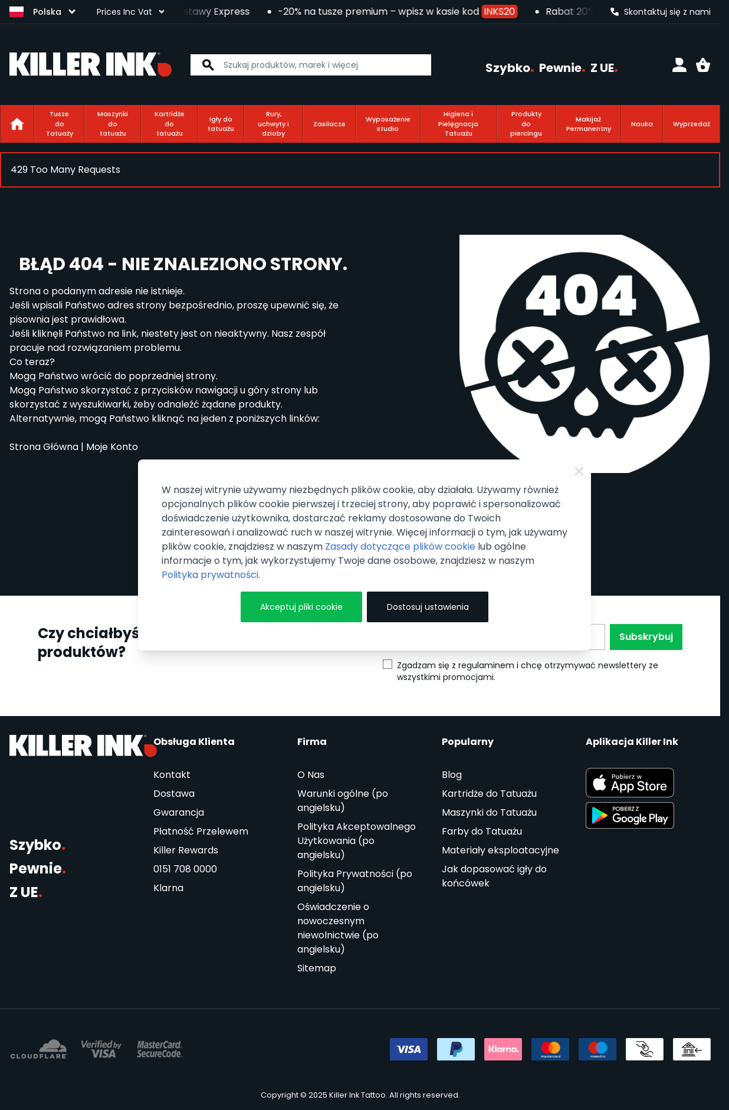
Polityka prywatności (210, 575)
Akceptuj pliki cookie (301, 607)
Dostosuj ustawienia (428, 607)
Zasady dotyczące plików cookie (400, 546)
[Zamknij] (579, 471)
